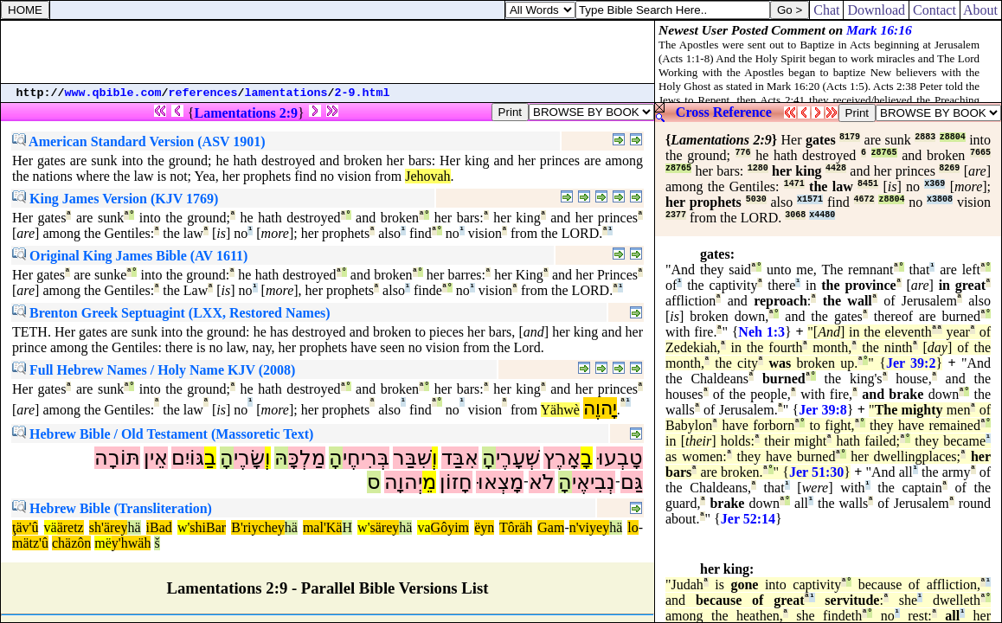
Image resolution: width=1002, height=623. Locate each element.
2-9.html (362, 93)
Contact (934, 10)
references (203, 93)
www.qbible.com (113, 93)
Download (876, 10)
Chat (826, 10)
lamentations (286, 93)
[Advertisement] (327, 52)
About (980, 10)
